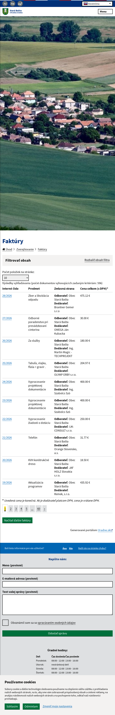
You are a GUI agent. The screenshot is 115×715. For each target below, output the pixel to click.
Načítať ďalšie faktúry (17, 520)
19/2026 (7, 482)
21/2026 (7, 437)
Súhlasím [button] (12, 706)
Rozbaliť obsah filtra (97, 260)
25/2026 (7, 363)
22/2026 (7, 419)
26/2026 (7, 340)
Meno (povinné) (12, 565)
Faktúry (42, 249)
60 (38, 508)
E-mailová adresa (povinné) (20, 578)
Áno (65, 548)
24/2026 (7, 382)
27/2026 (7, 318)
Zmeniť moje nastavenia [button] (57, 706)
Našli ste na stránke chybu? (92, 548)
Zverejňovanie (25, 249)
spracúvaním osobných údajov (57, 623)
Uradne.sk (104, 530)
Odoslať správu (57, 633)
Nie (71, 548)
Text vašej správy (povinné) (20, 592)
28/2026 (7, 295)
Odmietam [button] (31, 706)
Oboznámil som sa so (43, 623)
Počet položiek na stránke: (18, 272)
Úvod (7, 249)
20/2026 (7, 460)
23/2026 (7, 400)
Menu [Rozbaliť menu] (105, 11)
